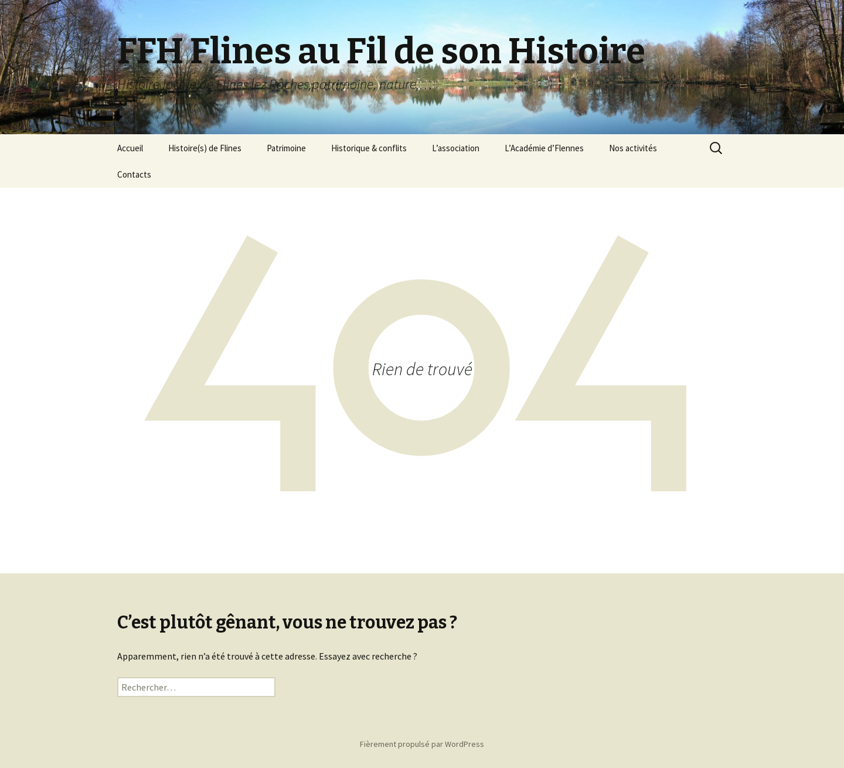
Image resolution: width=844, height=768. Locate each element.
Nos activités (633, 148)
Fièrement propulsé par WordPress (422, 744)
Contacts (134, 174)
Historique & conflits (369, 148)
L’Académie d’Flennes (544, 148)
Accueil (130, 148)
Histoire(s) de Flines (204, 148)
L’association (455, 148)
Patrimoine (286, 148)
